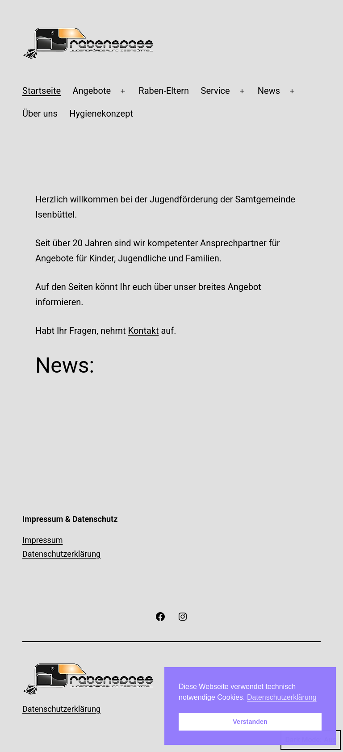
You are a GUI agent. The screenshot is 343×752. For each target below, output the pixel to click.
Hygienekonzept (101, 113)
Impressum (42, 540)
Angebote (91, 90)
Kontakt (143, 330)
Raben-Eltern (163, 90)
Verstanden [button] (250, 721)
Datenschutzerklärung (61, 554)
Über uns (40, 113)
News (269, 90)
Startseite (41, 90)
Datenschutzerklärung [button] (282, 697)
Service (215, 90)
